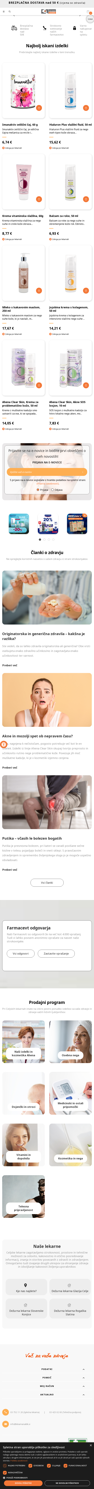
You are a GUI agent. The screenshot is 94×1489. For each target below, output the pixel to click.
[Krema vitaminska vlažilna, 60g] (23, 195)
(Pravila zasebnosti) (48, 483)
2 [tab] (44, 539)
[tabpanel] (19, 524)
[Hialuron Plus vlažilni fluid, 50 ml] (70, 103)
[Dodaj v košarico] (39, 108)
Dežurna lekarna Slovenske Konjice (26, 1308)
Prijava (44, 489)
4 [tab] (53, 539)
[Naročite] (47, 472)
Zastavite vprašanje (56, 953)
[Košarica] (88, 11)
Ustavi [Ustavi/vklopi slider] (90, 19)
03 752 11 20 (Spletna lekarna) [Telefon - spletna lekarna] (25, 1412)
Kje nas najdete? (26, 1287)
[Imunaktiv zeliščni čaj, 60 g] (23, 103)
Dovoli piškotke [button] (23, 1483)
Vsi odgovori (21, 953)
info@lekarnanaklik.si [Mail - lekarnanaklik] (20, 1424)
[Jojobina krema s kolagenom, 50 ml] (70, 287)
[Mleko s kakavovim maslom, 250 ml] (23, 287)
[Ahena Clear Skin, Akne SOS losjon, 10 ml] (70, 382)
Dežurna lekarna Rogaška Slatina (70, 1308)
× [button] (91, 1445)
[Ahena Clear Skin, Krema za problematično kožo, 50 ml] (23, 382)
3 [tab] (49, 539)
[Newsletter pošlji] (82, 472)
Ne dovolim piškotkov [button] (67, 1483)
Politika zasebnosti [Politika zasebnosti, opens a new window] (19, 1460)
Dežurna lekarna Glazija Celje (70, 1287)
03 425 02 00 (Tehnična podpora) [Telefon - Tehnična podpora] (65, 1412)
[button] (47, 1477)
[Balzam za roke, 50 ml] (70, 195)
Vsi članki (47, 882)
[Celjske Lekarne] (48, 11)
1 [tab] (40, 539)
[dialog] (47, 1465)
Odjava (58, 489)
